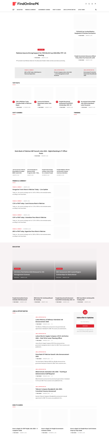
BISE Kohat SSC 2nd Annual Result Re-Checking (43, 299)
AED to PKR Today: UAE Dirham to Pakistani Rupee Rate (32, 72)
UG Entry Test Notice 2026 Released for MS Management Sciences (29, 273)
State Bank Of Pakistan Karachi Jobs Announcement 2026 (52, 355)
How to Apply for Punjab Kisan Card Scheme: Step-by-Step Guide (83, 429)
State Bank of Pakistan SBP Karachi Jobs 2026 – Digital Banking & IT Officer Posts (41, 152)
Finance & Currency (30, 9)
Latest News (81, 9)
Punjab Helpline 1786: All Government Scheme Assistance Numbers (63, 171)
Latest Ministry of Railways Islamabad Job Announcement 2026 (49, 321)
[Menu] (13, 9)
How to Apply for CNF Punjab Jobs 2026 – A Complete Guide (25, 429)
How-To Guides (57, 9)
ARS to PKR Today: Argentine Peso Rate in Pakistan (28, 231)
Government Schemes (44, 9)
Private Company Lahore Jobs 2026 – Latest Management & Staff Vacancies (63, 73)
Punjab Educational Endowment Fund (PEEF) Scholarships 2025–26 (66, 103)
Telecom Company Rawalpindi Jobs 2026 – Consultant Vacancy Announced (49, 390)
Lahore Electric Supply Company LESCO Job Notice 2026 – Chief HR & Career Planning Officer (52, 337)
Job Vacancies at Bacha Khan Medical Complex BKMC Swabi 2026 (18, 171)
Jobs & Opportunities (69, 9)
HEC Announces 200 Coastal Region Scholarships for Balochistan (68, 273)
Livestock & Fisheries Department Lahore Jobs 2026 (44, 103)
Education (20, 9)
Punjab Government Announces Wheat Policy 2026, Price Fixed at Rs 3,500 (85, 57)
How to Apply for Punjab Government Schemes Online (52, 429)
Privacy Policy (85, 331)
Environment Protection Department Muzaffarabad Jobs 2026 (92, 73)
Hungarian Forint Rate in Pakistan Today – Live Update (30, 189)
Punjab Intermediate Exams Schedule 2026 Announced (20, 299)
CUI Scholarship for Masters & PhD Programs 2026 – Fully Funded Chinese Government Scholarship (33, 171)
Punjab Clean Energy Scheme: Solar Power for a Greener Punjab (47, 171)
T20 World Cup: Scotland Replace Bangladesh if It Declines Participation (85, 32)
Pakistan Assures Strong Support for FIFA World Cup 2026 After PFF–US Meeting (41, 54)
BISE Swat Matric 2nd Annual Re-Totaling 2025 (86, 299)
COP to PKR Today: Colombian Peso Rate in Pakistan (29, 217)
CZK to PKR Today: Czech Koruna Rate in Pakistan (28, 203)
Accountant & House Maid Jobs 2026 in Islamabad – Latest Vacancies (88, 103)
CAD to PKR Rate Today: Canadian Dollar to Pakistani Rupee (23, 103)
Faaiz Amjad (37, 57)
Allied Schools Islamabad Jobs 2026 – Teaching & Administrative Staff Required (51, 373)
